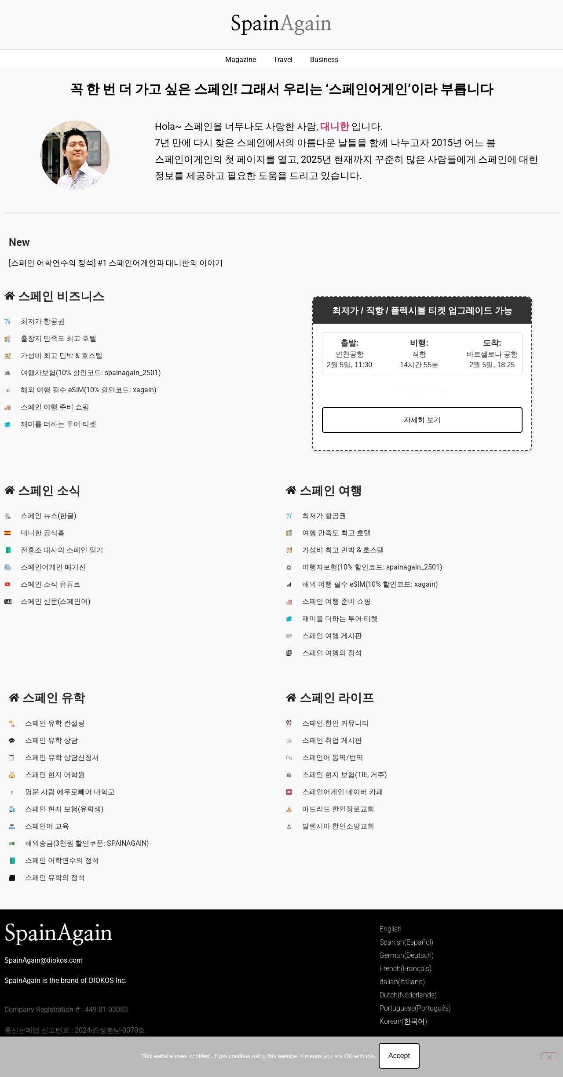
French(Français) (405, 968)
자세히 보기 (422, 419)
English (391, 929)
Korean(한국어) (403, 1021)
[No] (548, 1057)
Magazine (240, 59)
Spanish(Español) (406, 942)
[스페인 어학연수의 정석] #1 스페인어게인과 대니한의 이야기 (116, 262)
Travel (283, 59)
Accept (401, 1057)
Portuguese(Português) (415, 1008)
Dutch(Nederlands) (408, 995)
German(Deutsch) (407, 955)
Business (324, 59)
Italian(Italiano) (402, 982)
